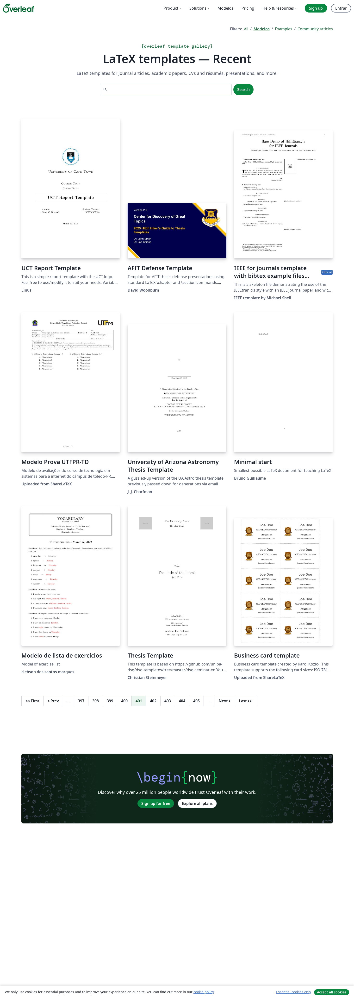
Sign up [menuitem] (316, 8)
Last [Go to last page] (245, 701)
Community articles (315, 29)
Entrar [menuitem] (341, 8)
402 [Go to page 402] (153, 701)
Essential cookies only (293, 992)
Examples (283, 29)
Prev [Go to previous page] (53, 701)
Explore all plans (197, 803)
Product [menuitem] (171, 8)
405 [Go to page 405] (196, 701)
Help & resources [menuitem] (278, 8)
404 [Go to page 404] (182, 701)
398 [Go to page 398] (95, 701)
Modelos (262, 29)
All (246, 29)
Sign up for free (155, 803)
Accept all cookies (331, 992)
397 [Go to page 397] (81, 701)
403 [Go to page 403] (167, 701)
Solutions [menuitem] (197, 8)
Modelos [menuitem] (225, 8)
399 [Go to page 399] (110, 701)
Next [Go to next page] (225, 701)
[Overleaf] (18, 8)
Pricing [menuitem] (248, 8)
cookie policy (203, 992)
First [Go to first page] (32, 701)
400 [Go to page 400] (124, 701)
